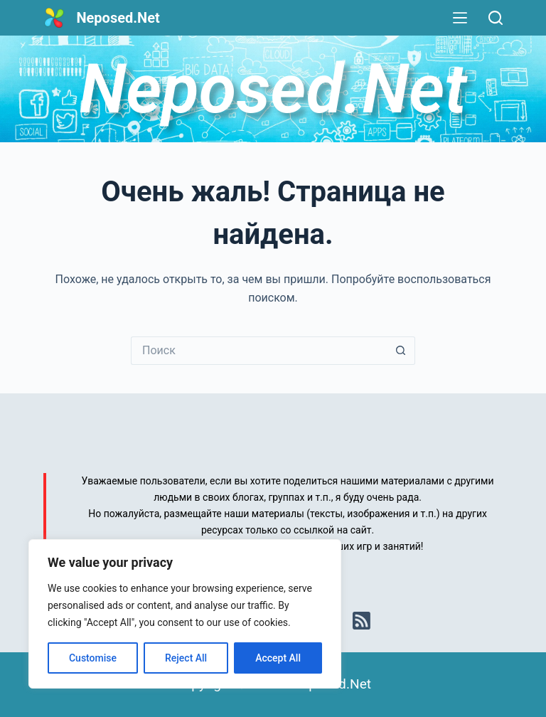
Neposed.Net (117, 17)
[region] (184, 614)
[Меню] (460, 18)
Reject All (186, 658)
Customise (93, 658)
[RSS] (361, 621)
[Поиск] (495, 18)
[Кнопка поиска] (401, 350)
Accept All (278, 658)
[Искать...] (259, 350)
